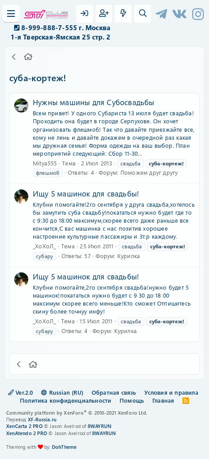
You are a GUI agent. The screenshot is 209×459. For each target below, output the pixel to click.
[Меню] (11, 14)
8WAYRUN (99, 426)
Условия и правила (171, 392)
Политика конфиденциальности (65, 400)
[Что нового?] (123, 14)
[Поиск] (142, 14)
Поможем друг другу (149, 172)
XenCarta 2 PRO (24, 426)
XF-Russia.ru (42, 419)
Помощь (132, 400)
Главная (163, 400)
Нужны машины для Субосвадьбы (94, 102)
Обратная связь (114, 392)
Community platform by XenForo (76, 412)
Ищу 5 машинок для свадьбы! (86, 193)
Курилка (128, 255)
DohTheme (64, 446)
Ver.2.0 (20, 392)
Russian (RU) (62, 392)
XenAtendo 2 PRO (26, 433)
